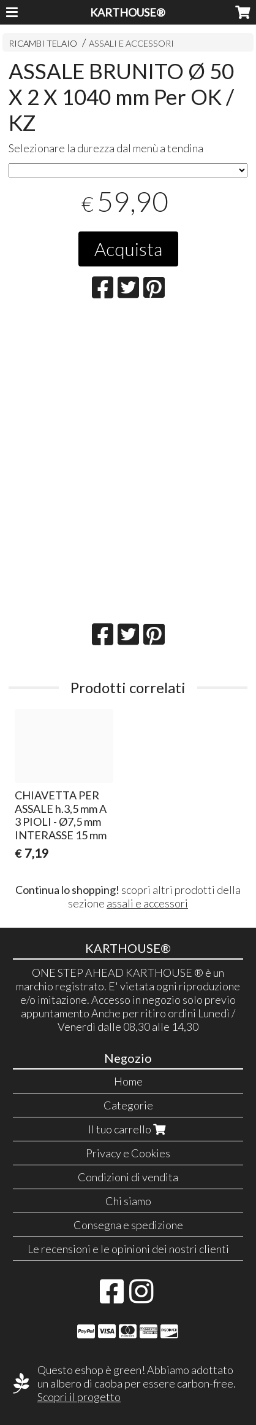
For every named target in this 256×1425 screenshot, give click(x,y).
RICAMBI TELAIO (43, 43)
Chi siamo (128, 1201)
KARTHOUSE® (127, 12)
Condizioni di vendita (128, 1177)
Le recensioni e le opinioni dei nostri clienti (128, 1249)
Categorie (128, 1105)
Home (128, 1081)
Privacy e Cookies (128, 1153)
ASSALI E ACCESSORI (131, 43)
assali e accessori (147, 903)
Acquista (128, 249)
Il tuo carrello (128, 1129)
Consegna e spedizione (128, 1225)
